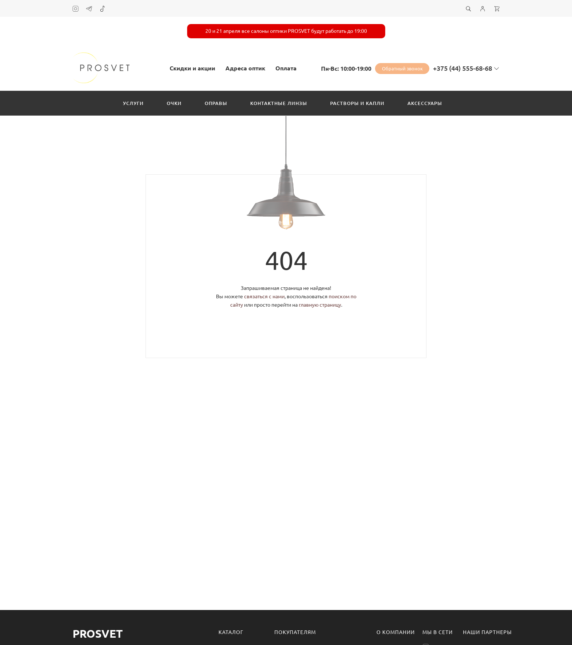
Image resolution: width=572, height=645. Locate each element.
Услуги (133, 103)
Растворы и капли (357, 103)
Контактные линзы (278, 103)
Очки (174, 103)
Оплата (286, 68)
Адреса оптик (245, 68)
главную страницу (320, 305)
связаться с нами (264, 296)
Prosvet (98, 633)
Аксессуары (424, 103)
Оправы (216, 103)
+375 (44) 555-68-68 (462, 68)
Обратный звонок (402, 68)
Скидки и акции (192, 68)
